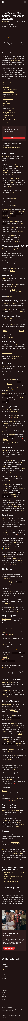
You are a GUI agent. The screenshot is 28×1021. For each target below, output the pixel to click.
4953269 (16, 333)
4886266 (10, 719)
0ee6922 (11, 265)
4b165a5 (5, 488)
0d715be (14, 558)
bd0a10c (7, 390)
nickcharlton (14, 164)
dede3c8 (5, 170)
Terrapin (5, 117)
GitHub (4, 994)
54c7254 (15, 417)
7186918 (16, 826)
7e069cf (15, 725)
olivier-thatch (14, 372)
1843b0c (5, 645)
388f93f (9, 384)
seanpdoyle (12, 261)
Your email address (8, 131)
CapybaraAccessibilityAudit (11, 84)
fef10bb (11, 211)
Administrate (7, 82)
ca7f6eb (21, 223)
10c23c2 (10, 504)
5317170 (6, 548)
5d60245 (12, 769)
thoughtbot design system (10, 89)
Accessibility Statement (16, 1015)
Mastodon (4, 990)
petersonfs (19, 476)
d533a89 (16, 241)
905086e (5, 532)
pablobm (13, 201)
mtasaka (15, 755)
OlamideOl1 (11, 500)
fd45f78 (13, 800)
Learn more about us (18, 903)
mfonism (13, 268)
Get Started (9, 948)
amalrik (12, 715)
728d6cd (10, 218)
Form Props (6, 103)
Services (4, 964)
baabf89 (10, 751)
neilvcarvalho (14, 415)
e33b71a (13, 494)
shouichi (14, 227)
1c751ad (5, 466)
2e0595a (21, 211)
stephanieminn (15, 842)
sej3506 (12, 290)
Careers (4, 976)
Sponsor (4, 984)
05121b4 (12, 271)
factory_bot (6, 96)
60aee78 (20, 231)
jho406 (10, 530)
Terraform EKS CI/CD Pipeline (11, 120)
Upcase (5, 122)
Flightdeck (6, 101)
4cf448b (9, 213)
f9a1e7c (5, 439)
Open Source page (17, 853)
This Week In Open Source (9, 26)
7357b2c (5, 694)
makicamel (5, 393)
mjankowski (14, 798)
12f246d (9, 388)
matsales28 (14, 723)
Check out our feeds (10, 147)
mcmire (16, 58)
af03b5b (5, 657)
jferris (10, 460)
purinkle (13, 324)
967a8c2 (13, 584)
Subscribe (14, 138)
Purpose (4, 978)
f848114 (19, 237)
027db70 (15, 712)
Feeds (3, 999)
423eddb (5, 739)
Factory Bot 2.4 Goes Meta (10, 881)
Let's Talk (4, 970)
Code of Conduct (6, 1015)
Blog (3, 980)
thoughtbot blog (6, 578)
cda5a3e (21, 824)
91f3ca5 (5, 172)
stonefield (15, 763)
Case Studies (5, 966)
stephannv (11, 749)
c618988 (11, 182)
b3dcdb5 (18, 388)
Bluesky (4, 992)
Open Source (10, 24)
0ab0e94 (14, 496)
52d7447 (5, 633)
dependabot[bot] (7, 209)
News (3, 24)
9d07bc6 (17, 844)
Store (3, 985)
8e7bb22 (13, 198)
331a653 (13, 206)
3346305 (14, 443)
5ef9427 (18, 292)
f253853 (5, 556)
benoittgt (12, 421)
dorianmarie (13, 221)
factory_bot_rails (8, 99)
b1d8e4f (20, 398)
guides (12, 108)
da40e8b (10, 472)
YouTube (4, 996)
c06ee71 (9, 480)
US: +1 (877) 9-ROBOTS (7, 1014)
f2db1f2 (5, 731)
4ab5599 (15, 611)
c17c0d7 (9, 741)
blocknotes (17, 196)
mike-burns (12, 379)
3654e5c (10, 759)
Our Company (5, 974)
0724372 (13, 286)
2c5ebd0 (14, 542)
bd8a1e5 (20, 462)
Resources (4, 968)
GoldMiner (6, 106)
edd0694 (22, 510)
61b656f (19, 822)
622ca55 (11, 192)
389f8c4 (5, 331)
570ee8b (16, 506)
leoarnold (5, 423)
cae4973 (13, 376)
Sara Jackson (5, 21)
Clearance (6, 87)
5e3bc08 (21, 534)
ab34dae (9, 296)
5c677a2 (16, 166)
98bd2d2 (22, 468)
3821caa (19, 745)
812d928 (21, 488)
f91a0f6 (21, 331)
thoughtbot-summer (15, 178)
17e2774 (13, 174)
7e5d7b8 (6, 696)
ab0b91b (20, 560)
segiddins (14, 284)
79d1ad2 (6, 427)
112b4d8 (20, 649)
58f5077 (20, 734)
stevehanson (15, 356)
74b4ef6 (22, 311)
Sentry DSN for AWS (9, 113)
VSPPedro (12, 710)
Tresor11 (12, 235)
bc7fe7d (12, 402)
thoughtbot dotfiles (8, 92)
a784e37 (10, 635)
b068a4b (5, 492)
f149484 (10, 337)
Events (4, 982)
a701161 (14, 564)
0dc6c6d (9, 779)
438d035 (5, 441)
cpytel (11, 599)
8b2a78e (21, 431)
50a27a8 (12, 358)
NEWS (16, 675)
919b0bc (17, 663)
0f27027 (9, 186)
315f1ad (6, 659)
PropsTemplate (7, 110)
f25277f (12, 544)
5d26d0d (19, 743)
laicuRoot (12, 607)
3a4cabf (7, 603)
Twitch (3, 998)
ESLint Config (14, 94)
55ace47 (9, 654)
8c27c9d (6, 667)
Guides (5, 588)
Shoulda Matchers (15, 60)
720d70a (5, 216)
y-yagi (4, 431)
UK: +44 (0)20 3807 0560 (18, 1014)
